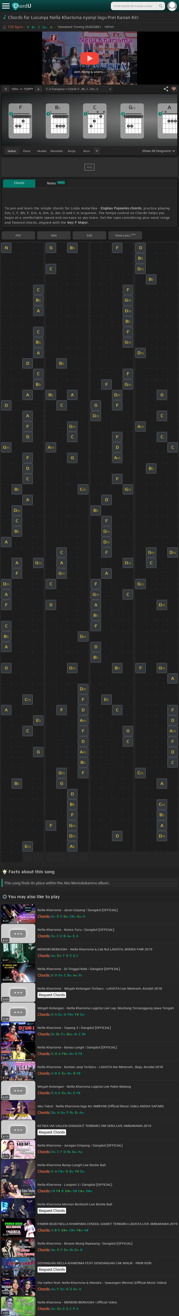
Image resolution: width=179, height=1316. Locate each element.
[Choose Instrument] (97, 151)
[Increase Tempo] (38, 89)
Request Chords (52, 995)
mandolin (56, 151)
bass (86, 151)
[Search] (160, 6)
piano (27, 151)
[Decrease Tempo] (5, 89)
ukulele (41, 151)
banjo (71, 151)
